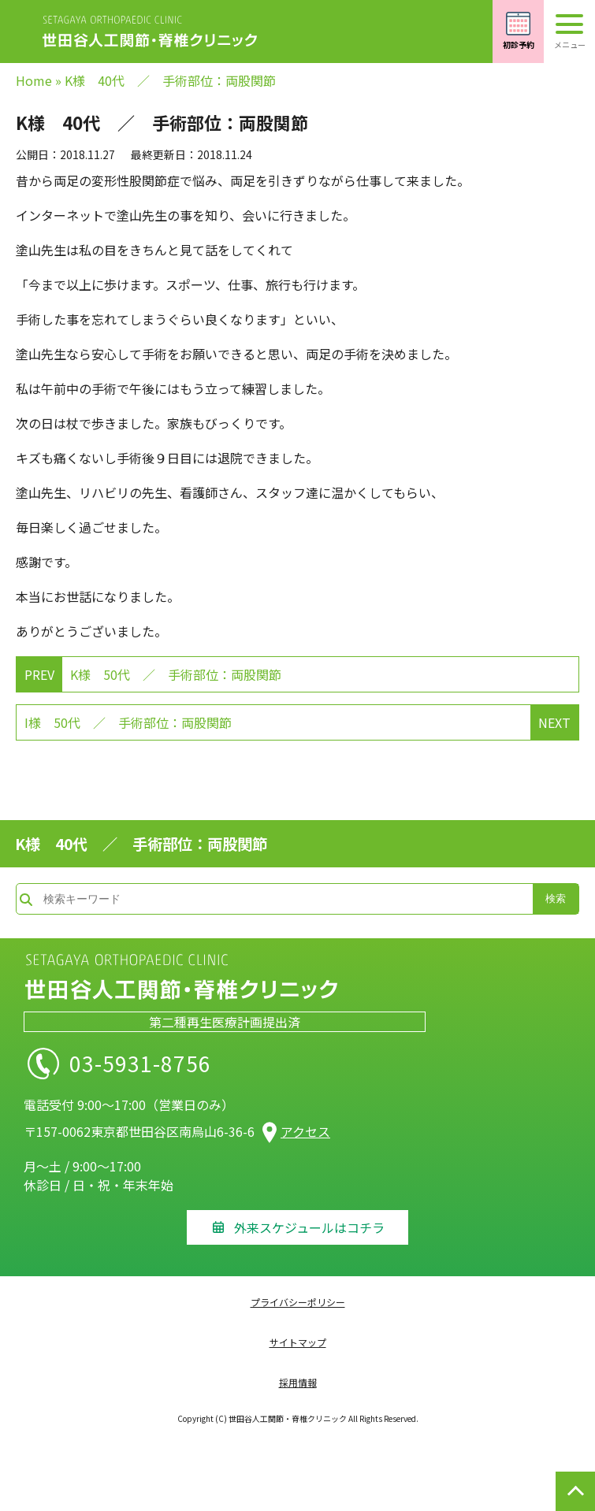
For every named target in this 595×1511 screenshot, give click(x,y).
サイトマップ (298, 1342)
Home (34, 80)
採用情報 (298, 1382)
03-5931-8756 (171, 1063)
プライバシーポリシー (298, 1302)
